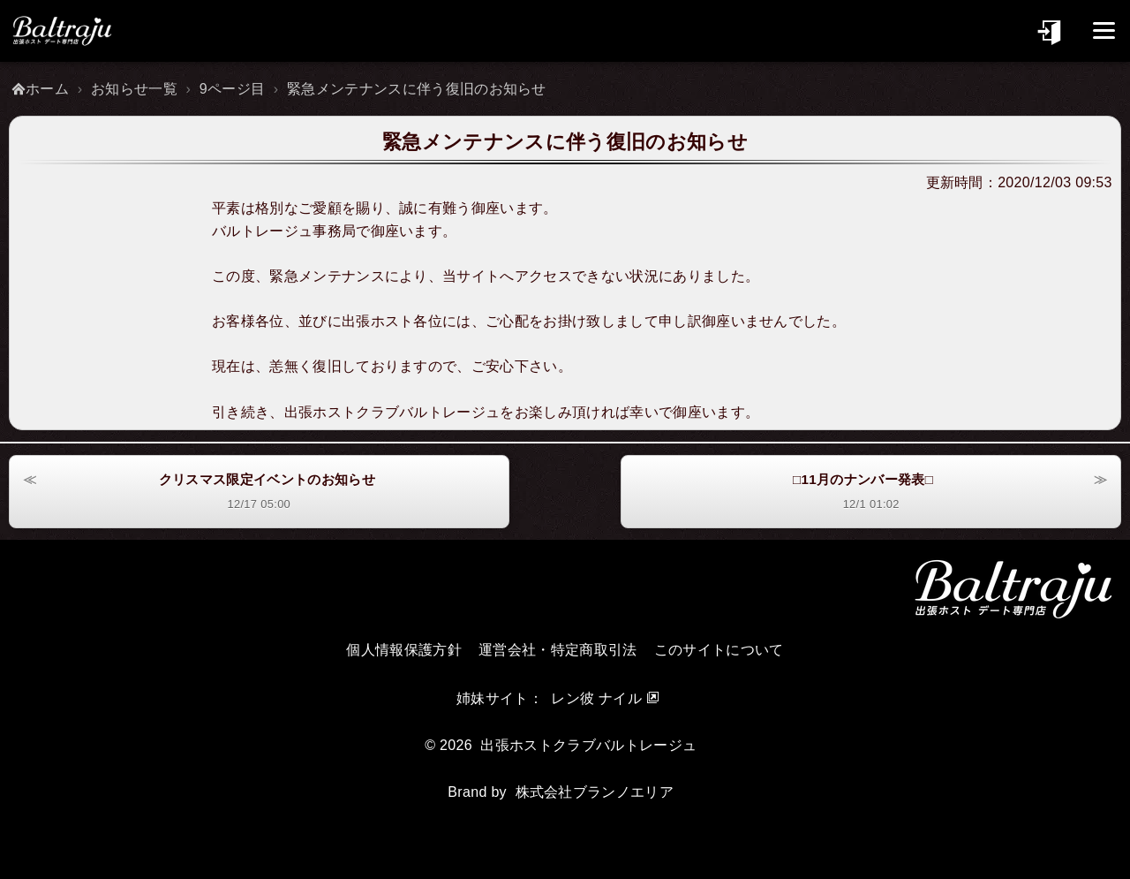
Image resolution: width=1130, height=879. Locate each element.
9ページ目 (233, 88)
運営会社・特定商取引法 (557, 648)
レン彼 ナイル (596, 697)
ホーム (47, 88)
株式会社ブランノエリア (595, 791)
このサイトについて (719, 648)
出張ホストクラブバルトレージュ (588, 744)
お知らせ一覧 (134, 88)
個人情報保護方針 (404, 648)
